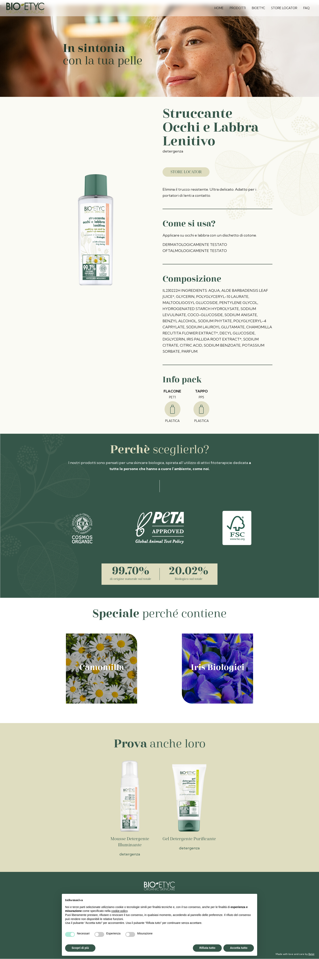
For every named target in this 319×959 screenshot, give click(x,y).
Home (219, 8)
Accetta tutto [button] (238, 947)
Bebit (311, 954)
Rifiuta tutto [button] (207, 947)
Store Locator (284, 8)
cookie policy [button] (119, 911)
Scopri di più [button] (80, 947)
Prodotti (238, 8)
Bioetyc (258, 8)
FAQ (306, 8)
